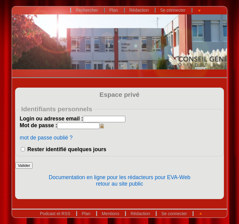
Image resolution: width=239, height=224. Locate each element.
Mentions (110, 213)
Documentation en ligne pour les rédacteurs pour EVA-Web (119, 177)
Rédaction (139, 10)
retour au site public (119, 184)
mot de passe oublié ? (46, 138)
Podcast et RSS (55, 213)
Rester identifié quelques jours (66, 149)
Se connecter (173, 10)
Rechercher (87, 10)
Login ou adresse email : (51, 119)
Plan (113, 10)
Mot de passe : (38, 125)
